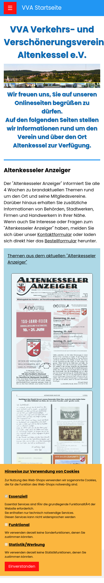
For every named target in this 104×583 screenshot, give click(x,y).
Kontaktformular (54, 234)
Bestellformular (61, 241)
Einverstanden (21, 566)
